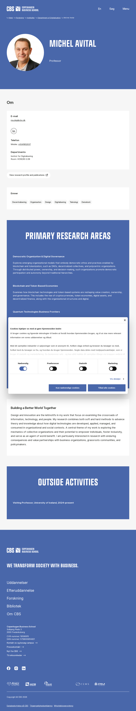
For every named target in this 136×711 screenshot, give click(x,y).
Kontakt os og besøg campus (20, 643)
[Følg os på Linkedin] (24, 669)
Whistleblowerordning (63, 706)
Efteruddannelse (20, 590)
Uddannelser (17, 582)
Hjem (11, 18)
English (97, 8)
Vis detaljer (115, 379)
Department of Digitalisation (49, 18)
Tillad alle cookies (106, 388)
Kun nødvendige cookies (67, 388)
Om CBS (14, 614)
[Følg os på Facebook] (8, 669)
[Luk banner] (125, 320)
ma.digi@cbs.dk (18, 120)
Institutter (31, 18)
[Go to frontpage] (23, 8)
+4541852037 (24, 144)
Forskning (20, 18)
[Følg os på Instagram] (16, 669)
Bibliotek (14, 606)
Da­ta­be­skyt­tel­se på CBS (17, 706)
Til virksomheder (14, 655)
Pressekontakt (13, 647)
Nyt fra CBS (12, 651)
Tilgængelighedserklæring (41, 706)
